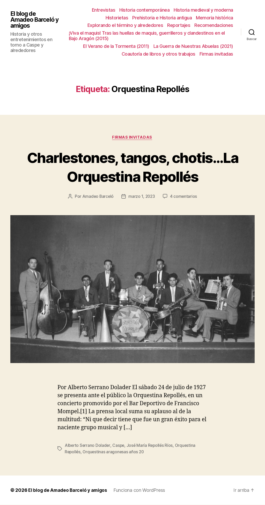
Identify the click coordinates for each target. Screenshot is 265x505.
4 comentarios (184, 196)
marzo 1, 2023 (142, 196)
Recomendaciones (213, 25)
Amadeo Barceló (97, 196)
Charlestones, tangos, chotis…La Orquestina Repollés (132, 166)
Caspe (119, 445)
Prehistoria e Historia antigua (162, 17)
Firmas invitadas (216, 54)
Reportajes (178, 25)
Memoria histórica (214, 17)
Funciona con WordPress (141, 490)
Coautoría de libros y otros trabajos (158, 54)
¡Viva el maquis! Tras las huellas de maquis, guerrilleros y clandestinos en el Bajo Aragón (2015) (148, 35)
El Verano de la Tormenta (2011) (116, 46)
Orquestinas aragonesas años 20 (114, 452)
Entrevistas (103, 10)
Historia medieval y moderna (203, 10)
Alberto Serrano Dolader (88, 445)
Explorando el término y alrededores (125, 25)
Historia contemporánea (144, 10)
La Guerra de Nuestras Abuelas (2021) (193, 46)
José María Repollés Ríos (151, 445)
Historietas (117, 17)
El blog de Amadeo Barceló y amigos (33, 20)
